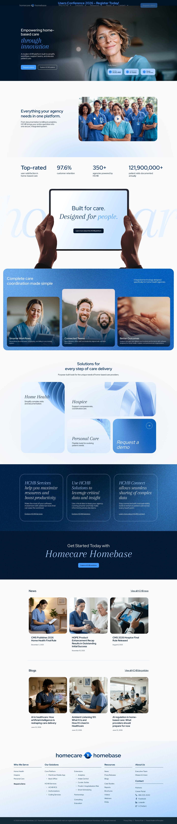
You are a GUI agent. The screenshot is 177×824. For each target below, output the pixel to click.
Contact (123, 11)
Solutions (80, 11)
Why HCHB (65, 11)
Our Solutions (52, 764)
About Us (140, 764)
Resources (96, 11)
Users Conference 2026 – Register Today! (88, 3)
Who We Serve (21, 764)
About (110, 11)
